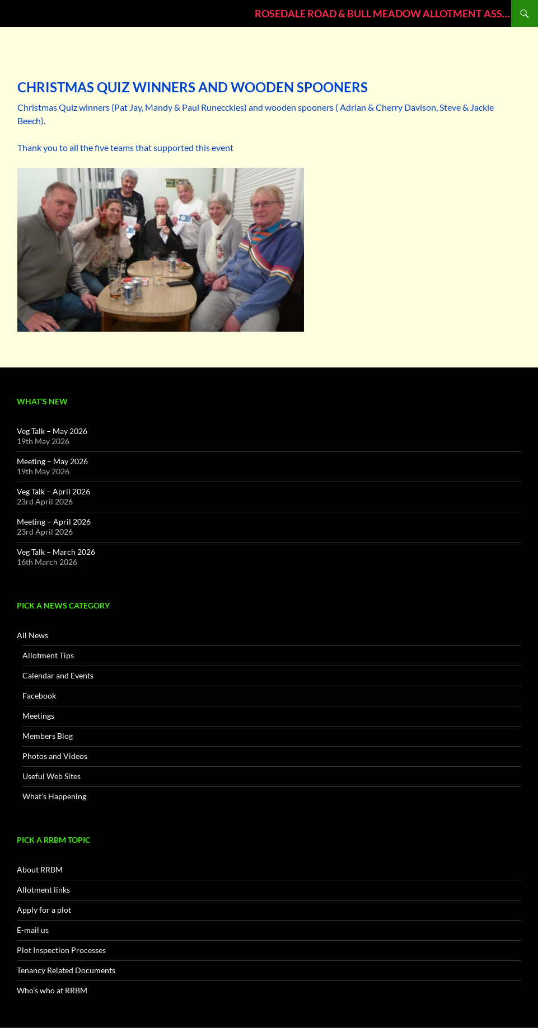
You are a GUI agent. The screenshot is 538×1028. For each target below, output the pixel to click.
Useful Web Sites (51, 776)
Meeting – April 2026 (54, 521)
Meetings (38, 715)
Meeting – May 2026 (52, 461)
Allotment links (43, 889)
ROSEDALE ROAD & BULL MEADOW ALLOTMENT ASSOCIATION (383, 13)
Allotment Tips (48, 655)
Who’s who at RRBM (52, 990)
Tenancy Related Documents (66, 970)
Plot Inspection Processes (61, 950)
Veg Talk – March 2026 (56, 552)
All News (32, 635)
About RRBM (40, 869)
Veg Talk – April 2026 (53, 491)
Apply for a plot (44, 909)
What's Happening (54, 796)
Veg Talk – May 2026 (52, 431)
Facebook (39, 695)
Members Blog (47, 736)
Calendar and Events (57, 675)
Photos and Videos (54, 756)
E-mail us (33, 930)
